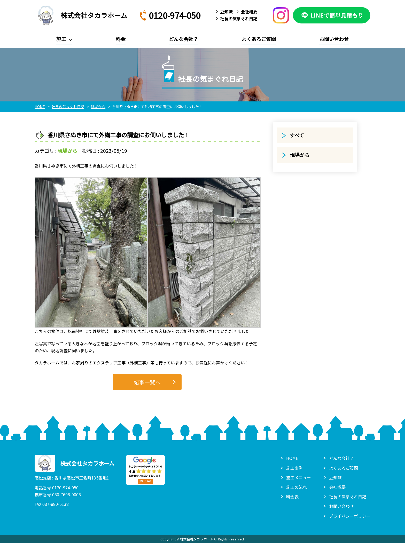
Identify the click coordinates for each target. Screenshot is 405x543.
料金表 (292, 496)
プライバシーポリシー (349, 516)
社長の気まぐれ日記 (238, 18)
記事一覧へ (147, 382)
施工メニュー (298, 477)
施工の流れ (296, 487)
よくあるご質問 (259, 39)
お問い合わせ (334, 39)
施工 (61, 39)
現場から (67, 150)
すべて (297, 135)
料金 (121, 39)
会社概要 (249, 12)
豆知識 (226, 12)
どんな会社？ (183, 39)
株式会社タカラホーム (81, 15)
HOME (292, 458)
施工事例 (294, 468)
